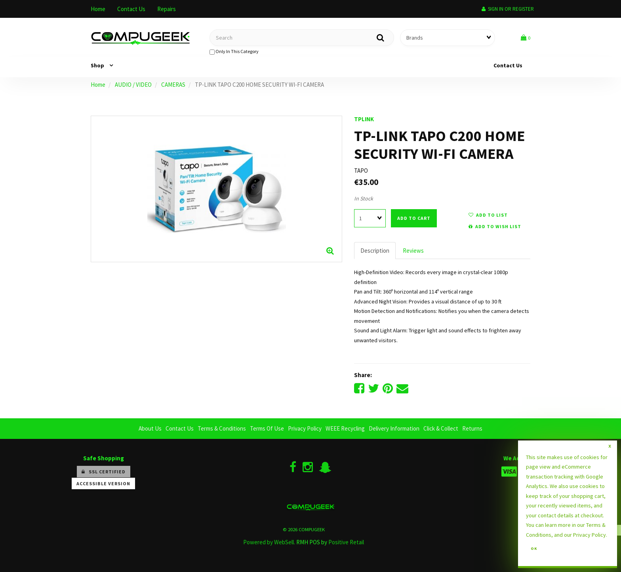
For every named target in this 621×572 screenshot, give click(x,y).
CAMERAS (173, 84)
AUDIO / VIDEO (133, 84)
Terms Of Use (267, 428)
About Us (150, 428)
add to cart (414, 218)
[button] (525, 37)
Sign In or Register (508, 9)
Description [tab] (374, 250)
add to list (488, 215)
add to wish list (495, 226)
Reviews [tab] (413, 250)
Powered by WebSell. (269, 542)
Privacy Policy (305, 428)
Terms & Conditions (222, 428)
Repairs (166, 9)
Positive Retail (346, 542)
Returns (472, 428)
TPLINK (364, 119)
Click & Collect (440, 428)
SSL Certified (104, 472)
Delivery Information (394, 428)
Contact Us (131, 9)
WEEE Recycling (345, 428)
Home (98, 9)
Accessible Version (103, 483)
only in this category (234, 51)
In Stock (363, 198)
